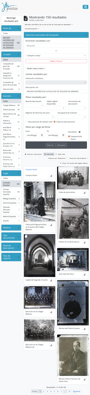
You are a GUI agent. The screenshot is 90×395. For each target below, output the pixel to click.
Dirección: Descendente (78, 158)
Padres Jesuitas (11, 110)
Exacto (73, 139)
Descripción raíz (32, 87)
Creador (7, 54)
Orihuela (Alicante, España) (11, 209)
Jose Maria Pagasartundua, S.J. (11, 136)
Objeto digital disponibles (52, 102)
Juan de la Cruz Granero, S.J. (11, 144)
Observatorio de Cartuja (11, 115)
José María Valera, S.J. (11, 128)
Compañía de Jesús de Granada (11, 66)
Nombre (7, 96)
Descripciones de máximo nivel (40, 122)
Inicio (28, 131)
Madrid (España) (11, 217)
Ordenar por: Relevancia (57, 158)
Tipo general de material (67, 113)
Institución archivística (34, 78)
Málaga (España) (11, 199)
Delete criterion (56, 61)
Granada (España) (11, 183)
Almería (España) (11, 203)
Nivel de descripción (8, 246)
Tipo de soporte (7, 257)
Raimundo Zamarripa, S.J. (11, 151)
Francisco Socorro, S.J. (11, 158)
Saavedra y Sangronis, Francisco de (11, 75)
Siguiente (76, 391)
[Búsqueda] (56, 46)
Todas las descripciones (65, 122)
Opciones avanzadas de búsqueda (42, 34)
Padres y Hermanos (11, 121)
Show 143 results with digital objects (74, 163)
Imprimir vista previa (33, 154)
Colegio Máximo (11, 105)
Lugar (5, 173)
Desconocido (11, 89)
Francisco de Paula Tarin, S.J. (11, 165)
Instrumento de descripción (74, 102)
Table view (60, 154)
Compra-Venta (31, 169)
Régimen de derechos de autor (38, 113)
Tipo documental (9, 236)
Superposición (76, 136)
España (11, 221)
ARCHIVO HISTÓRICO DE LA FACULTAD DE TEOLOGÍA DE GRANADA (11, 42)
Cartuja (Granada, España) (11, 191)
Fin (48, 131)
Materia (6, 227)
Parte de (7, 28)
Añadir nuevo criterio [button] (35, 68)
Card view (48, 154)
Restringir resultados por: (11, 19)
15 (69, 391)
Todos (5, 33)
